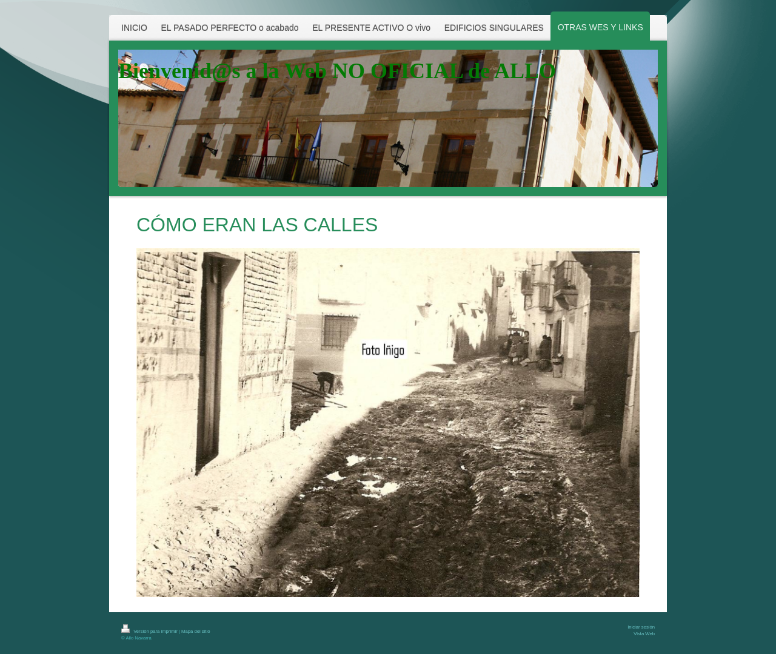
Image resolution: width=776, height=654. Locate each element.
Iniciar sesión (641, 627)
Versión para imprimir (150, 631)
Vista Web (644, 633)
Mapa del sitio (195, 631)
